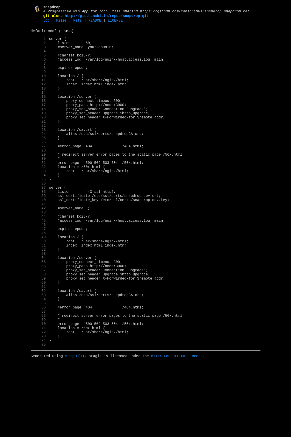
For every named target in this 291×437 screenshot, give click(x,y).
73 (38, 407)
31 (38, 195)
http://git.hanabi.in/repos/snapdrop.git (107, 18)
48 (38, 281)
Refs (77, 23)
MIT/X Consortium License (177, 429)
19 (38, 134)
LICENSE (115, 23)
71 (38, 397)
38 (38, 230)
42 (38, 250)
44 (38, 260)
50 (38, 291)
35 (38, 215)
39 (38, 235)
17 (38, 124)
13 (38, 104)
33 (38, 205)
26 (38, 170)
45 (38, 266)
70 (38, 392)
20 (38, 139)
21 (38, 144)
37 (38, 225)
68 (38, 382)
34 (38, 210)
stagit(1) (74, 429)
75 (38, 417)
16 (38, 119)
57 (38, 326)
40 (38, 240)
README (94, 23)
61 (38, 346)
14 (38, 109)
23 (38, 154)
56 (38, 321)
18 (38, 129)
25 (38, 165)
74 (38, 412)
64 (38, 361)
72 (38, 402)
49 (38, 286)
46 (38, 271)
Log (46, 23)
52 (38, 301)
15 (38, 114)
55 (38, 316)
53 (38, 306)
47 (38, 276)
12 (38, 99)
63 (38, 356)
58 (38, 331)
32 (38, 200)
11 (38, 94)
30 (38, 190)
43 (38, 255)
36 (38, 220)
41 (38, 245)
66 (38, 372)
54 (38, 311)
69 (38, 387)
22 (38, 149)
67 (38, 377)
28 (38, 180)
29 (38, 185)
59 (38, 336)
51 (38, 296)
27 (38, 175)
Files (61, 23)
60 (38, 341)
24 (38, 159)
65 (38, 367)
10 (38, 89)
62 (38, 351)
